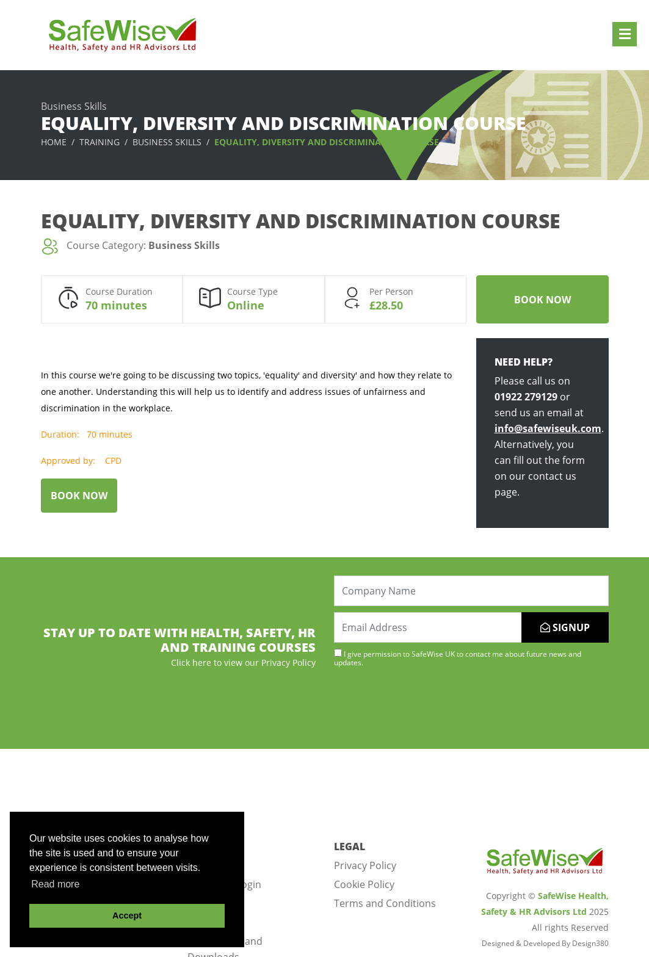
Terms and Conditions (385, 903)
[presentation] (427, 707)
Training (99, 142)
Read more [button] (55, 884)
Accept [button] (127, 915)
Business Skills (166, 142)
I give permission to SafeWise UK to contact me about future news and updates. (457, 658)
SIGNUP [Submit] (565, 627)
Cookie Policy (364, 884)
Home (54, 142)
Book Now (542, 299)
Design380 (590, 943)
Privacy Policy (365, 865)
